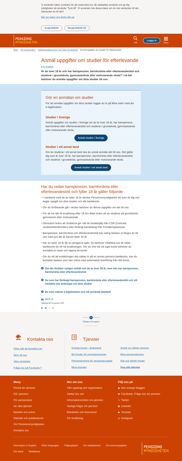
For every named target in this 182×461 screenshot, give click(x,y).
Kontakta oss (21, 430)
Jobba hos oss (75, 394)
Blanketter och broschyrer (82, 412)
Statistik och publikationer (29, 418)
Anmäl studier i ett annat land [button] (91, 167)
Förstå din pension (24, 387)
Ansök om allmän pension (134, 348)
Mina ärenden (79, 367)
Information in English (25, 445)
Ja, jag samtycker (52, 28)
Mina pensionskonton (132, 354)
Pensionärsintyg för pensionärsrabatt (91, 361)
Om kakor (19, 451)
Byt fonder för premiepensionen (88, 354)
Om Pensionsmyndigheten (29, 424)
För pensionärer (28, 50)
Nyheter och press (24, 412)
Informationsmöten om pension (85, 400)
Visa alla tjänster (130, 367)
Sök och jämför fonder (132, 361)
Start (16, 50)
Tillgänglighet (71, 445)
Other (50, 445)
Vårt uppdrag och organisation (84, 387)
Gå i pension (21, 394)
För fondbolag (75, 418)
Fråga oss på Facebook (33, 368)
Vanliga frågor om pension (82, 406)
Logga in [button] (152, 40)
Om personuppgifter (116, 445)
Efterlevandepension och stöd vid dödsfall (58, 50)
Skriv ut (49, 299)
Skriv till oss (20, 355)
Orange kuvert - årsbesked (86, 348)
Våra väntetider (22, 361)
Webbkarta (34, 451)
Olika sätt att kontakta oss (28, 348)
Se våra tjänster (23, 406)
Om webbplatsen (92, 445)
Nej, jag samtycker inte (77, 28)
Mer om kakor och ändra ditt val (57, 17)
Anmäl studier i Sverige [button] (91, 138)
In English (47, 66)
